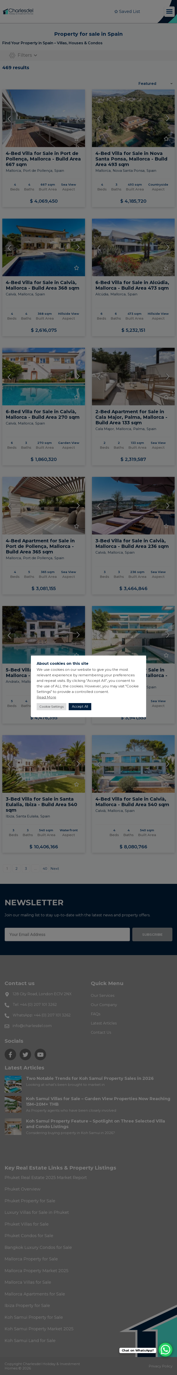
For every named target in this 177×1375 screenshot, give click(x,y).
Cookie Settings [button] (51, 706)
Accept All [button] (80, 706)
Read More (46, 697)
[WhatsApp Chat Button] (165, 1350)
